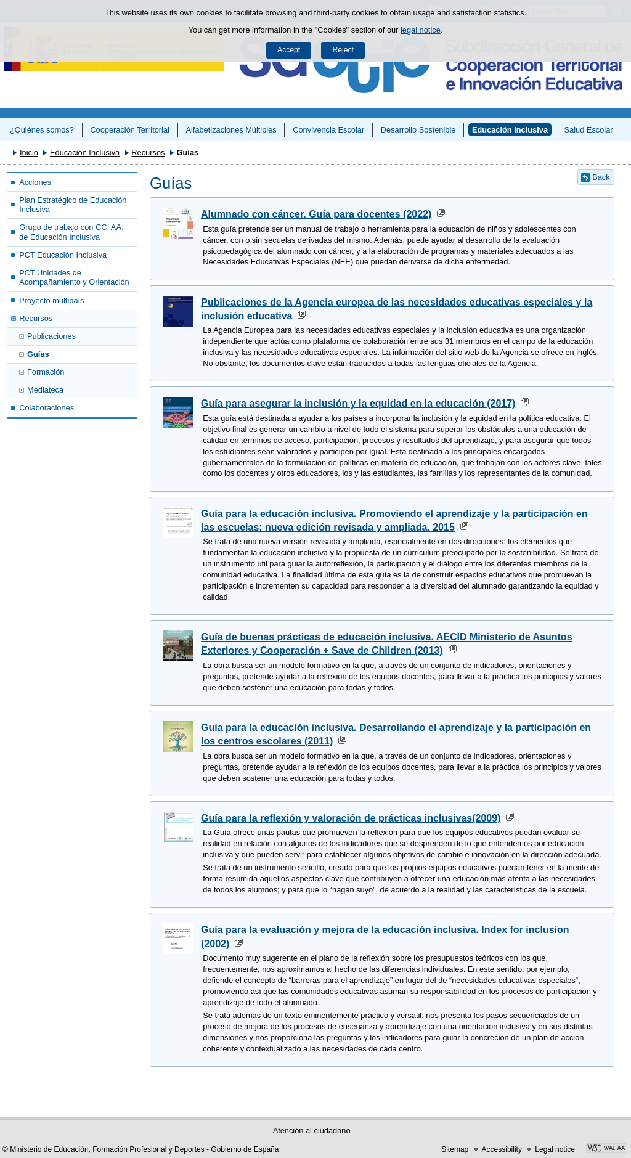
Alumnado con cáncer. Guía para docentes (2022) (316, 214)
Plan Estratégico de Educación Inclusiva (72, 204)
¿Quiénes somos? (42, 129)
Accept (288, 50)
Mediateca (45, 389)
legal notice (421, 30)
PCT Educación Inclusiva (63, 254)
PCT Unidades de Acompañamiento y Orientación (74, 277)
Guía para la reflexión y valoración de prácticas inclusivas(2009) (350, 818)
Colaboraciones (46, 407)
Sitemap (454, 1149)
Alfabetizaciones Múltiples (230, 129)
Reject (342, 50)
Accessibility (502, 1149)
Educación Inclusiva (510, 129)
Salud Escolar (588, 129)
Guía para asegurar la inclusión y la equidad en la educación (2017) (358, 403)
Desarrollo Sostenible (418, 129)
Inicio (29, 152)
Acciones (35, 182)
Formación (45, 372)
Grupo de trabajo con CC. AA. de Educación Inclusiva (71, 231)
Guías (38, 354)
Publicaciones (51, 336)
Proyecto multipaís (51, 300)
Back (600, 177)
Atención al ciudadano (312, 1130)
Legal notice (555, 1149)
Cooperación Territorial (129, 129)
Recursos (148, 152)
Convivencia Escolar (328, 129)
